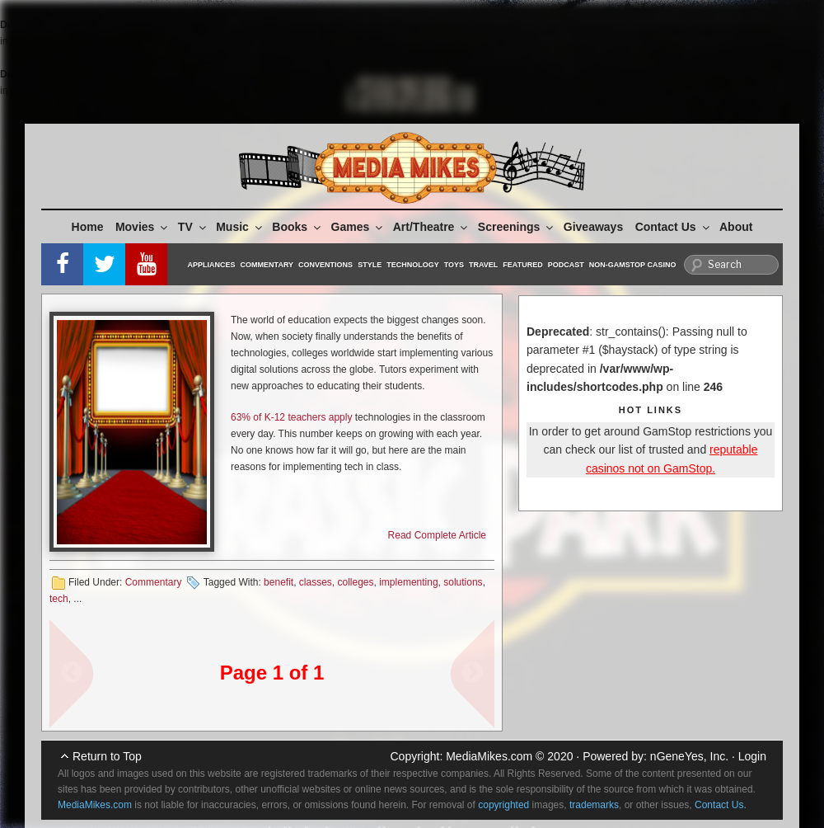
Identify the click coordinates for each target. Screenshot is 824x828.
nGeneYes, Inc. (689, 756)
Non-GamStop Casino (633, 265)
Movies (142, 226)
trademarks (594, 805)
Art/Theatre (432, 226)
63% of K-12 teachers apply (291, 417)
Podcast (566, 265)
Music (240, 226)
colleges (356, 582)
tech (58, 599)
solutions (462, 582)
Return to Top (107, 756)
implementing (408, 582)
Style (370, 265)
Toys (454, 265)
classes (315, 582)
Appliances (212, 265)
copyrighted (503, 805)
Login (752, 756)
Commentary (267, 265)
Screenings (516, 226)
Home (88, 226)
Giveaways (593, 226)
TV (193, 226)
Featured (522, 265)
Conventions (325, 265)
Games (358, 226)
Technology (412, 265)
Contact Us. (721, 805)
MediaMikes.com (489, 756)
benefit (278, 582)
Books (297, 226)
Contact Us (673, 226)
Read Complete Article (437, 535)
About (735, 226)
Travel (483, 265)
